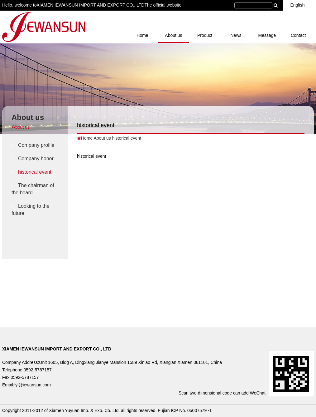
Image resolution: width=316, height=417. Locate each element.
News (235, 35)
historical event (31, 172)
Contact (298, 35)
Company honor (33, 158)
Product (204, 35)
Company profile (33, 145)
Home (142, 35)
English (299, 4)
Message (267, 35)
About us (173, 35)
